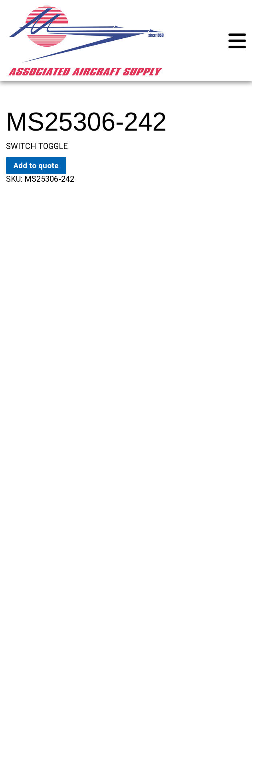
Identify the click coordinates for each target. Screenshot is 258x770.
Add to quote (36, 165)
